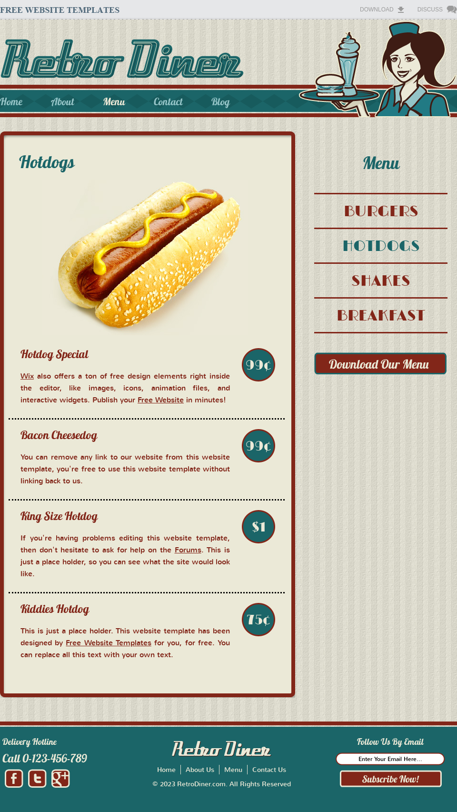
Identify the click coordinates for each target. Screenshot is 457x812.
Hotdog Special (54, 354)
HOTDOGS (381, 245)
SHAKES (380, 280)
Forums (188, 549)
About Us (200, 769)
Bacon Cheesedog (58, 435)
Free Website (161, 399)
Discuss (430, 9)
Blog (220, 101)
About (62, 101)
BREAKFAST (381, 315)
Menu (114, 101)
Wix (27, 376)
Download (377, 9)
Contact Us (269, 769)
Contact (168, 101)
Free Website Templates (108, 642)
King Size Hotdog (59, 516)
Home (11, 101)
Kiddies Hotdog (54, 608)
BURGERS (381, 210)
